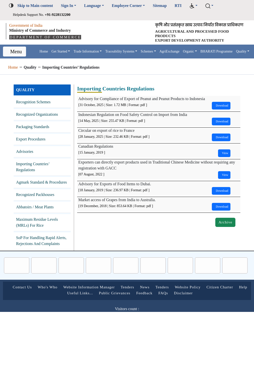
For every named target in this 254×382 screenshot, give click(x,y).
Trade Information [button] (93, 57)
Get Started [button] (60, 57)
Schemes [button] (166, 57)
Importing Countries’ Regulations (36, 178)
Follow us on (107, 356)
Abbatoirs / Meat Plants (39, 224)
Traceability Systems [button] (133, 57)
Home (41, 57)
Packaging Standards (37, 138)
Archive (224, 233)
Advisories (26, 163)
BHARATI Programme (54, 61)
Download (218, 117)
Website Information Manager (110, 310)
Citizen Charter (49, 316)
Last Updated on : (100, 344)
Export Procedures (34, 151)
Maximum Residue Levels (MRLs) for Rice (40, 240)
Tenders (155, 310)
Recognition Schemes (37, 113)
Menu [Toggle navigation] (16, 60)
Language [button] (101, 5)
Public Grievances (138, 316)
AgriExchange (191, 57)
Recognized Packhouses (39, 212)
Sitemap (177, 5)
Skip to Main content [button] (38, 5)
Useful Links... (100, 316)
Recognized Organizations (41, 126)
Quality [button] (81, 61)
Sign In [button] (73, 5)
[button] (211, 5)
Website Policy (225, 310)
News (175, 310)
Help (75, 316)
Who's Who (62, 310)
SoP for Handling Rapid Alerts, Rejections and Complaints (38, 261)
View (222, 165)
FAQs (194, 316)
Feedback (172, 316)
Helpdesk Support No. (48, 14)
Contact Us (32, 310)
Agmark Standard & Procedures (35, 197)
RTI (196, 5)
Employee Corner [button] (140, 5)
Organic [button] (214, 57)
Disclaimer (216, 316)
